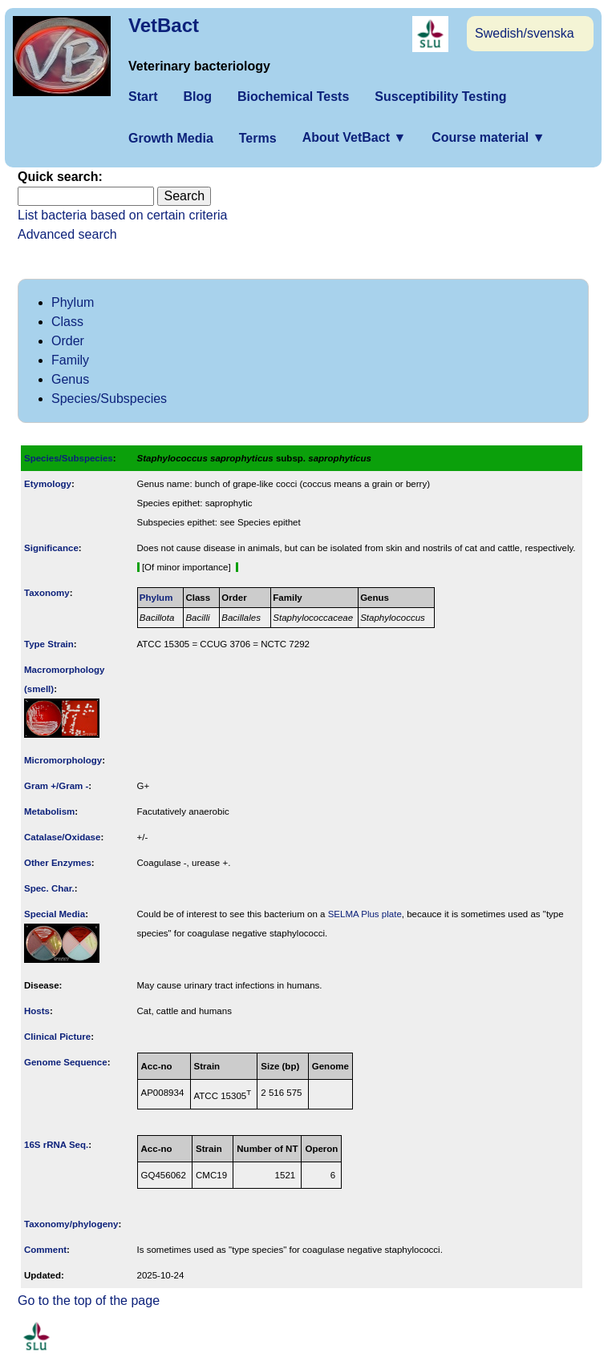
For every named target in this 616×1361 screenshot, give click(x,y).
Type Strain (49, 644)
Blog (197, 96)
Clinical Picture (57, 1036)
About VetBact (354, 137)
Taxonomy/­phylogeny (71, 1224)
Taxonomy (47, 593)
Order (67, 341)
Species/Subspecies (109, 398)
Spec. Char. (49, 888)
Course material (488, 137)
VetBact (163, 25)
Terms (258, 138)
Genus (70, 379)
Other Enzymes (57, 863)
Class (67, 321)
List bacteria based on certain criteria (122, 215)
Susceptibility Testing (440, 96)
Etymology (47, 484)
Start (142, 96)
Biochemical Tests (293, 96)
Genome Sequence (65, 1062)
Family (70, 360)
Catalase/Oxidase (62, 837)
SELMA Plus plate (365, 914)
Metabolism (49, 811)
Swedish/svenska (524, 33)
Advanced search (67, 234)
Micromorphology (63, 760)
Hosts (37, 1011)
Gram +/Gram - (56, 786)
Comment (45, 1249)
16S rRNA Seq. (56, 1145)
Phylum (72, 302)
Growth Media (170, 138)
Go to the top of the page (89, 1300)
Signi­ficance (51, 548)
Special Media (54, 914)
